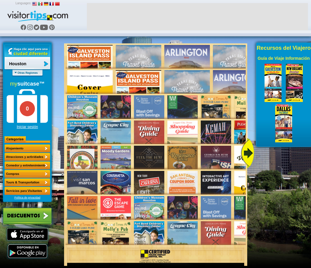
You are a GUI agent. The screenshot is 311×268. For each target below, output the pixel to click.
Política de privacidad (27, 197)
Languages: (23, 3)
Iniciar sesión (27, 127)
